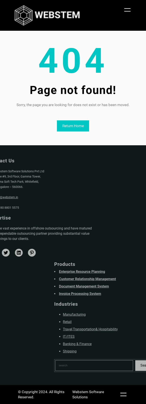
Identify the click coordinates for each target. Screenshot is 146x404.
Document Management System (108, 286)
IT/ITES (93, 337)
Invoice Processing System (104, 294)
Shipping (94, 351)
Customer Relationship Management (111, 279)
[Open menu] (126, 9)
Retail (91, 322)
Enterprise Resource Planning (106, 272)
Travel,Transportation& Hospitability (114, 329)
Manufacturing (98, 314)
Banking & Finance (101, 344)
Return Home (73, 126)
